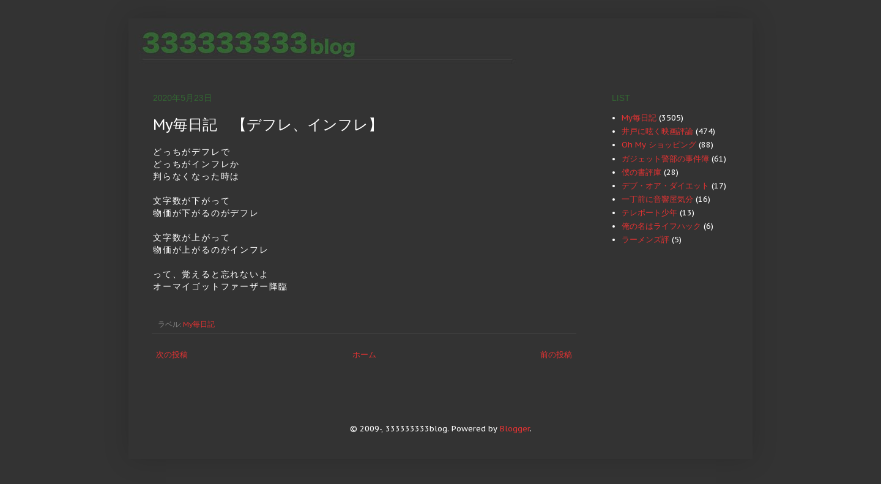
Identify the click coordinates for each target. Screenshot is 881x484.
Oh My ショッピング (659, 145)
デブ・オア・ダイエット (665, 186)
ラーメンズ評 (645, 239)
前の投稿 (556, 354)
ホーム (364, 354)
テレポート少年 (649, 212)
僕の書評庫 (641, 172)
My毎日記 (199, 324)
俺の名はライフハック (661, 226)
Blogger (515, 428)
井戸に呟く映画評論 (657, 131)
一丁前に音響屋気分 (657, 199)
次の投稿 (172, 354)
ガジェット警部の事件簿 (665, 159)
